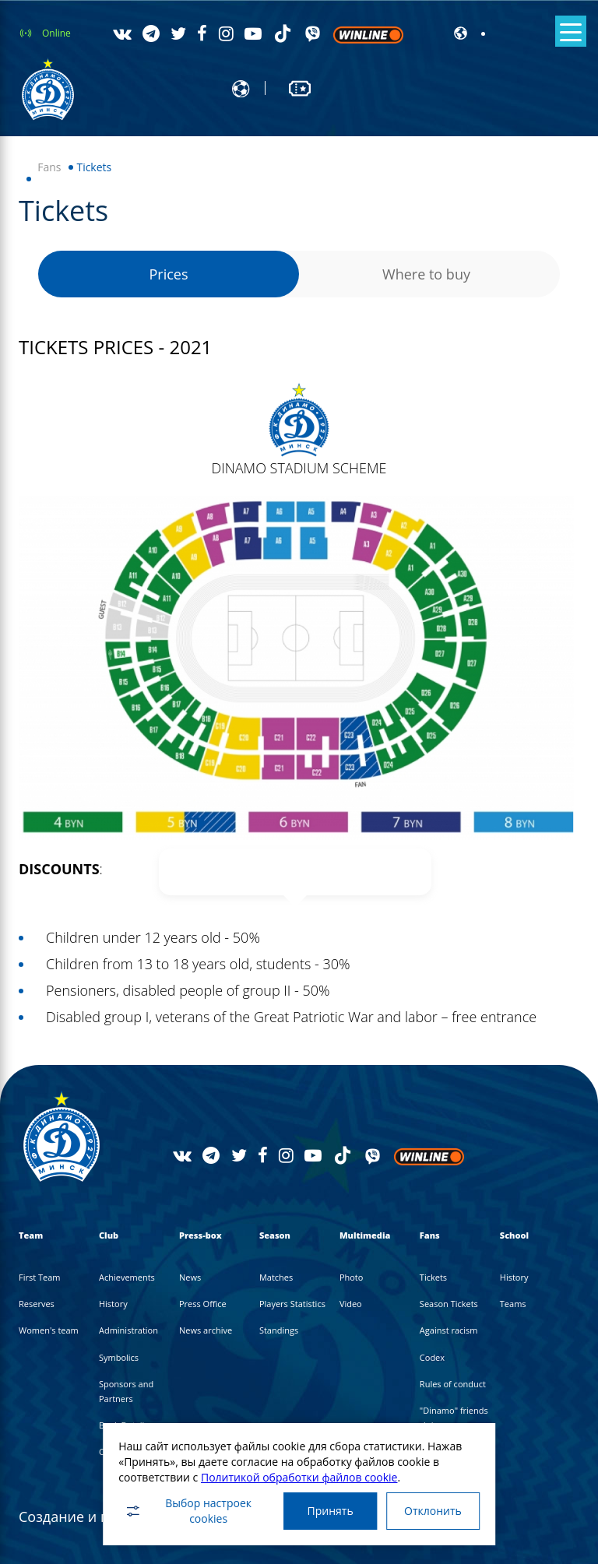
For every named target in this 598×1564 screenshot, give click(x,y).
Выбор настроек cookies (188, 1510)
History (113, 1303)
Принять (330, 1510)
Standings (278, 1330)
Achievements (127, 1277)
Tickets (433, 1277)
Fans (49, 167)
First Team (40, 1277)
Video (350, 1303)
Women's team (49, 1330)
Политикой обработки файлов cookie (299, 1476)
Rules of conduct (453, 1384)
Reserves (37, 1303)
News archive (205, 1330)
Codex (432, 1357)
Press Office (203, 1303)
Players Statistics (292, 1303)
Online (56, 33)
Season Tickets (449, 1303)
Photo (351, 1277)
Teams (513, 1303)
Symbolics (119, 1357)
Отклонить (433, 1510)
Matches (276, 1277)
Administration (128, 1330)
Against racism (449, 1330)
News (190, 1277)
